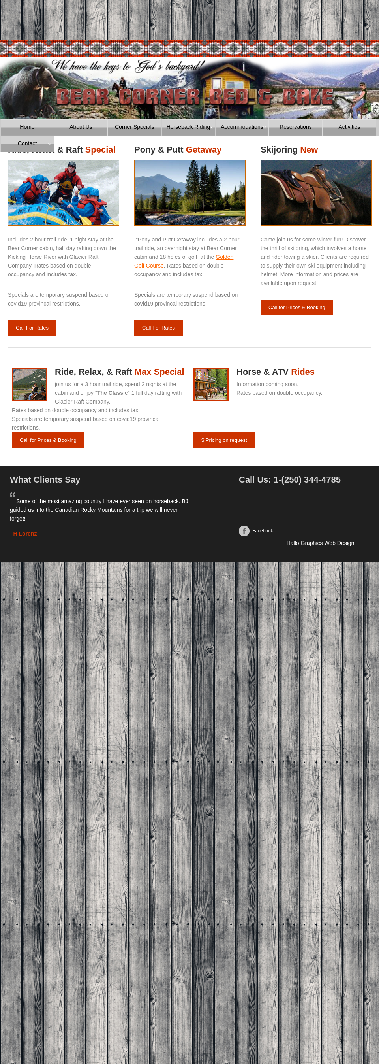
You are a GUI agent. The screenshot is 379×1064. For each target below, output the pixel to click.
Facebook (262, 531)
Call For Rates (32, 328)
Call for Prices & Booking (296, 307)
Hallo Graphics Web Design (321, 543)
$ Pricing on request (224, 440)
